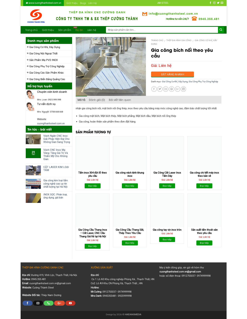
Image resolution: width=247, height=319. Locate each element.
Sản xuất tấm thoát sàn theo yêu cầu (204, 231)
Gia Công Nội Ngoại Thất (43, 53)
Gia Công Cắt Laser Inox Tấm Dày (167, 174)
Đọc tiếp (92, 186)
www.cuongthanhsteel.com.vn (44, 3)
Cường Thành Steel (43, 287)
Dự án (79, 29)
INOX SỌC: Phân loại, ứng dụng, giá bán (55, 196)
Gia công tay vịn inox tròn (167, 229)
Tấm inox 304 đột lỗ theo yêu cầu (92, 174)
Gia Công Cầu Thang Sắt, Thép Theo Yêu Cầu (130, 231)
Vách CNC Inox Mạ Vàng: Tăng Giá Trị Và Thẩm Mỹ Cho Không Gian (55, 154)
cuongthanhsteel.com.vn (51, 123)
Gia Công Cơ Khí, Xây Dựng (44, 47)
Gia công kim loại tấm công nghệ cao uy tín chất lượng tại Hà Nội (55, 183)
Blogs (83, 2)
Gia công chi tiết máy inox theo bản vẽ (204, 174)
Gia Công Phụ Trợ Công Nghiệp (47, 66)
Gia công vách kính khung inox (130, 174)
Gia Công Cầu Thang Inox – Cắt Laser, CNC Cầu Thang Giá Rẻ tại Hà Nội (92, 233)
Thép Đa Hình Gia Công (178, 40)
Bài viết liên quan (120, 99)
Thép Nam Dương (51, 295)
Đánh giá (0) (97, 99)
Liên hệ (92, 2)
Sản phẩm (64, 29)
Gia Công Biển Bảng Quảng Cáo (47, 79)
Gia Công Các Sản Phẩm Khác (46, 72)
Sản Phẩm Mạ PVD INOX (43, 60)
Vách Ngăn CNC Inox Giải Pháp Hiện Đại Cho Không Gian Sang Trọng (56, 139)
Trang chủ (31, 29)
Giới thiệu (72, 2)
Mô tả (81, 99)
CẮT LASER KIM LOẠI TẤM (56, 169)
